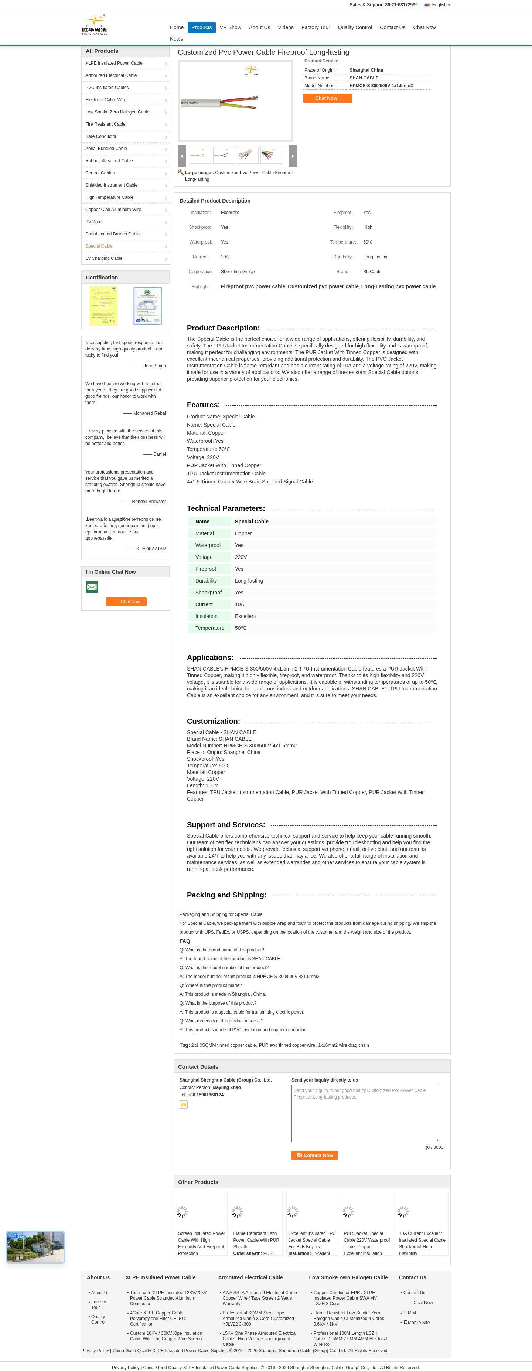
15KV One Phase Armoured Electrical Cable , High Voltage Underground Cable (260, 1339)
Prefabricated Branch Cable (112, 234)
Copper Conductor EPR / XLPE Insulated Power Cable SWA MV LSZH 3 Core (345, 1298)
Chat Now (424, 27)
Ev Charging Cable (104, 258)
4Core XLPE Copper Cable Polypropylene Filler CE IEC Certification (157, 1318)
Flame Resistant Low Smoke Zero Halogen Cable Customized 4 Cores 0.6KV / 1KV (348, 1318)
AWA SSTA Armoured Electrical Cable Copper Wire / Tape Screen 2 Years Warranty (260, 1298)
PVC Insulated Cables (107, 87)
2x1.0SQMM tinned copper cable (223, 1045)
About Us (259, 27)
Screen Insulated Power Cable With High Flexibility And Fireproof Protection (201, 1243)
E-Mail (409, 1313)
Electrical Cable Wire (105, 99)
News (176, 39)
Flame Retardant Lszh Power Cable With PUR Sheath (256, 1240)
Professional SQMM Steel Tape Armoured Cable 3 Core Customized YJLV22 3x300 (258, 1318)
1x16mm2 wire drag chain (343, 1045)
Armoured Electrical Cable (111, 75)
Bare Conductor (100, 136)
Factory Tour (315, 27)
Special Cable (99, 246)
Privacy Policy (95, 1350)
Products (201, 27)
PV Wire (93, 221)
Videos (286, 27)
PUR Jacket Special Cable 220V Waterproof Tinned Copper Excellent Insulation (367, 1243)
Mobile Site (416, 1322)
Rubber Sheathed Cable (109, 160)
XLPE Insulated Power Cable (114, 63)
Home (177, 27)
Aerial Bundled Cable (106, 148)
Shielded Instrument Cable (111, 185)
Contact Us (392, 27)
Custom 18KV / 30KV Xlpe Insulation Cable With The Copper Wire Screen (166, 1336)
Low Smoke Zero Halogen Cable (117, 112)
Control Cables (100, 173)
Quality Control (355, 27)
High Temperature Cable (109, 197)
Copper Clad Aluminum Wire (113, 209)
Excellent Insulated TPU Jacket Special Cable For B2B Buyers (312, 1240)
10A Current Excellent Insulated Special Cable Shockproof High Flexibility (422, 1243)
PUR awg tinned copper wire (287, 1045)
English (441, 4)
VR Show (230, 27)
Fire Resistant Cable (105, 124)
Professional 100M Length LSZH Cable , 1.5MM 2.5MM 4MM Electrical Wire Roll (350, 1339)
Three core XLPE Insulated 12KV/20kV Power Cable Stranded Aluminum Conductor (168, 1298)
